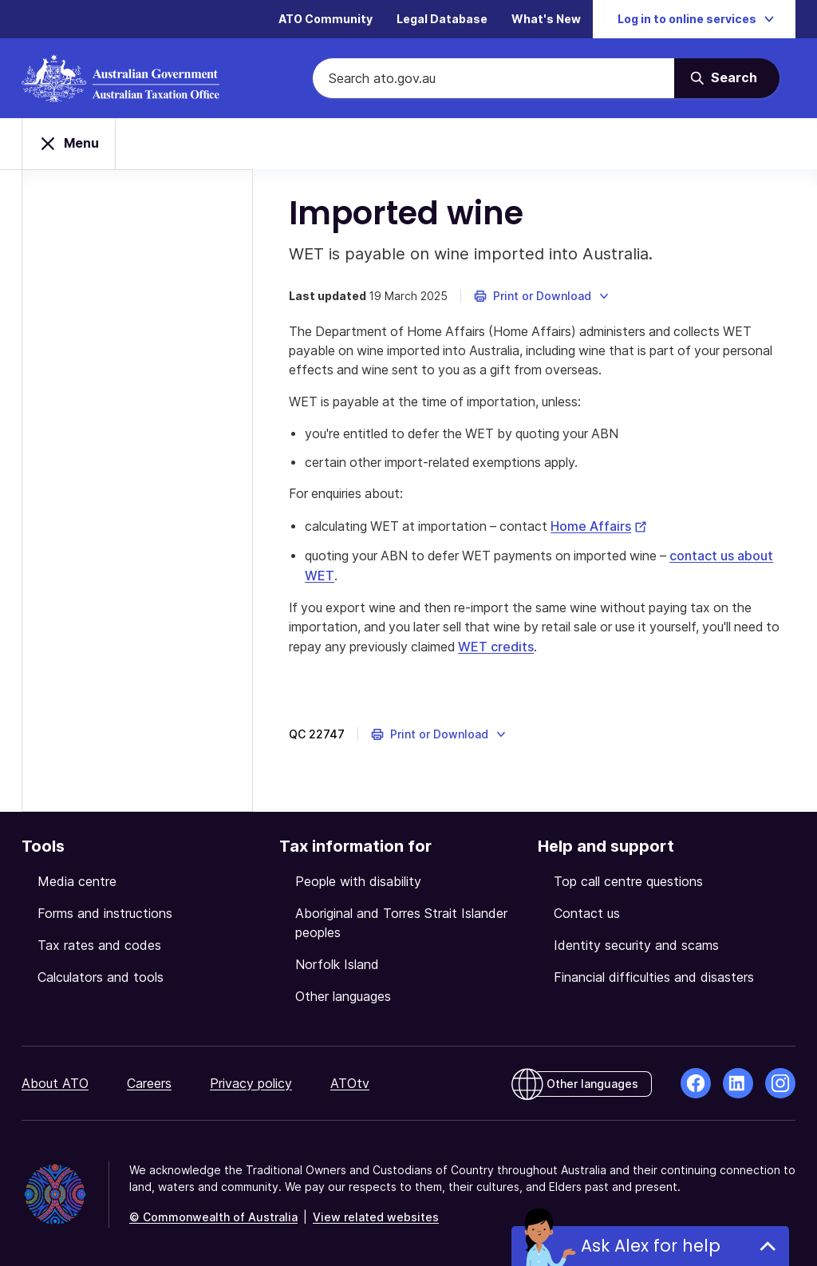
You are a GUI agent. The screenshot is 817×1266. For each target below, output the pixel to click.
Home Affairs (607, 528)
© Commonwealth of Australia (213, 1215)
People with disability (358, 880)
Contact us (587, 912)
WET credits (521, 646)
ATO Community (325, 19)
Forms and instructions (104, 912)
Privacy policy (251, 1082)
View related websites (376, 1215)
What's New (546, 19)
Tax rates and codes (99, 943)
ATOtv (349, 1082)
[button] (546, 297)
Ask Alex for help (650, 1245)
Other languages (343, 995)
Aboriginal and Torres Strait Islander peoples (401, 921)
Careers (149, 1082)
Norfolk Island (337, 963)
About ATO (55, 1082)
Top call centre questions (628, 880)
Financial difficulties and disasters (654, 975)
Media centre (76, 880)
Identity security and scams (636, 943)
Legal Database (442, 19)
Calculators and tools (100, 975)
